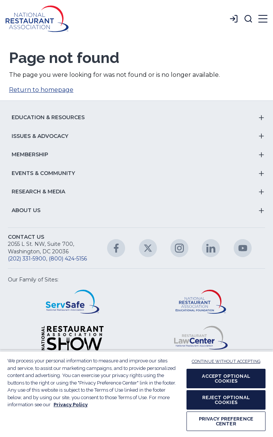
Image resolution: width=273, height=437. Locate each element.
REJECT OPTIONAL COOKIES (226, 400)
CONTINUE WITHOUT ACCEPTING (226, 361)
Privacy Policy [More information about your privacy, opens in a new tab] (71, 404)
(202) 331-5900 (27, 258)
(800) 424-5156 (68, 258)
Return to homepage (41, 89)
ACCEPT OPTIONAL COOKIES (226, 378)
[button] (248, 18)
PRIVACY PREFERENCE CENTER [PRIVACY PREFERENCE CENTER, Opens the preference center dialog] (226, 421)
